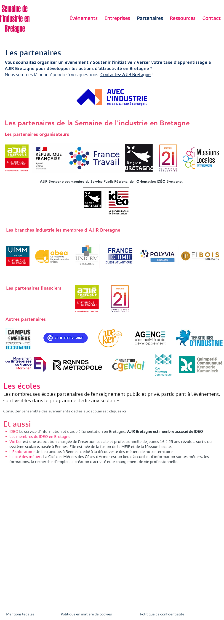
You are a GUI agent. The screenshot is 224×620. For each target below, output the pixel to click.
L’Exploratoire (22, 451)
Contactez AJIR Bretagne (125, 74)
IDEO (13, 431)
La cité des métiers (25, 456)
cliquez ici (117, 411)
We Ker (15, 441)
